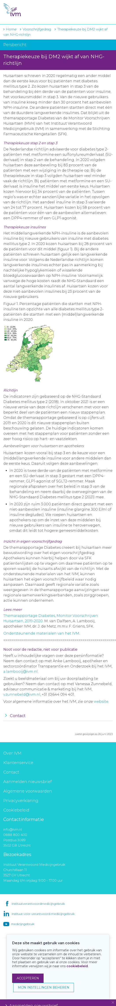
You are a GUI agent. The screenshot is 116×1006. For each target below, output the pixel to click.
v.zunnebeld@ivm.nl (21, 694)
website (101, 701)
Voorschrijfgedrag (37, 29)
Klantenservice (18, 762)
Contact (11, 772)
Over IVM (12, 753)
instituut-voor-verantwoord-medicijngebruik (43, 914)
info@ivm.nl (12, 829)
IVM (30, 10)
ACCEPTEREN (28, 978)
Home (11, 29)
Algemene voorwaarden (27, 791)
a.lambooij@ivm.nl (20, 671)
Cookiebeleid (16, 810)
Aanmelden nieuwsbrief (27, 781)
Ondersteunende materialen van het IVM (41, 633)
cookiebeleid (77, 966)
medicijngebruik (22, 924)
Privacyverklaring (20, 800)
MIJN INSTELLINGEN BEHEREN (43, 987)
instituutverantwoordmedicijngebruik (38, 903)
